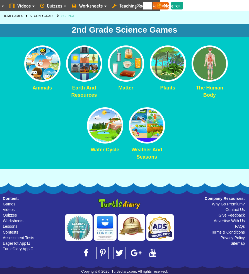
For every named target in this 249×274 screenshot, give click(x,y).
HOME (7, 16)
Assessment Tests (18, 238)
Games (9, 204)
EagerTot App (16, 243)
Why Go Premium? (228, 204)
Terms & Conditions (228, 232)
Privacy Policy (233, 238)
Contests (10, 232)
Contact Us (235, 209)
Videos (9, 209)
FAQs (240, 226)
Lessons (10, 226)
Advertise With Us (229, 221)
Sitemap (238, 243)
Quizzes (10, 215)
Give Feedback (232, 215)
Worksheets (13, 221)
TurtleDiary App (18, 249)
